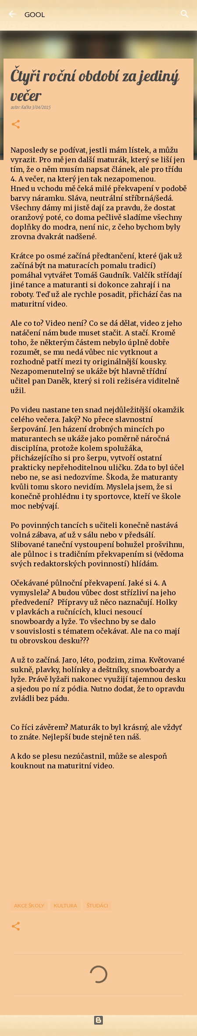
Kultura (65, 905)
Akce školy (29, 905)
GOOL (35, 14)
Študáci (97, 905)
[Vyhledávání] (184, 13)
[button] (16, 125)
